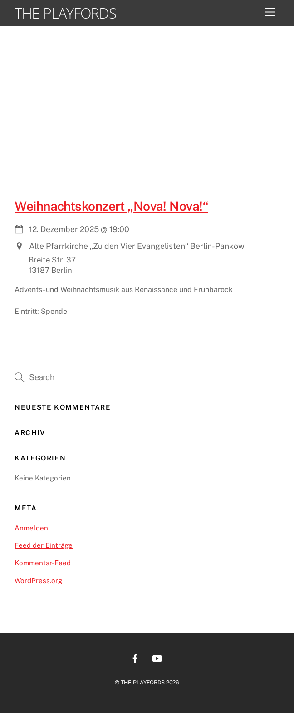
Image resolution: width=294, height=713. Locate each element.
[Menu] (270, 12)
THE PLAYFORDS (143, 682)
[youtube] (157, 657)
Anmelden (31, 528)
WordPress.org (38, 580)
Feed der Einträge (44, 545)
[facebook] (135, 657)
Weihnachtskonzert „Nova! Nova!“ (111, 205)
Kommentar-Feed (43, 563)
